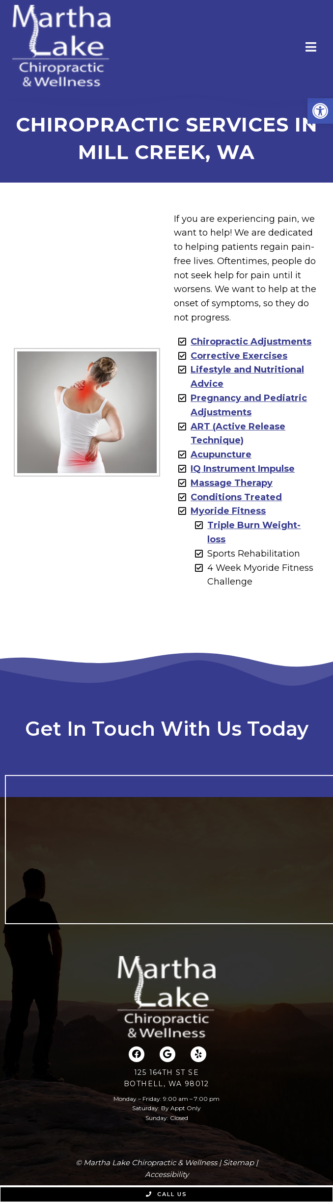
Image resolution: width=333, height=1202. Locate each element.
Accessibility (167, 1174)
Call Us (166, 1194)
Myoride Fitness (228, 511)
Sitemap (238, 1162)
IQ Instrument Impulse (243, 468)
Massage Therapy (232, 483)
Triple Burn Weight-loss (254, 532)
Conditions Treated (236, 497)
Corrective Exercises (239, 355)
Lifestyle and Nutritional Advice (247, 376)
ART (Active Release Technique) (238, 433)
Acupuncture (221, 454)
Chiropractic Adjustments (251, 341)
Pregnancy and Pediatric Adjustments (249, 405)
